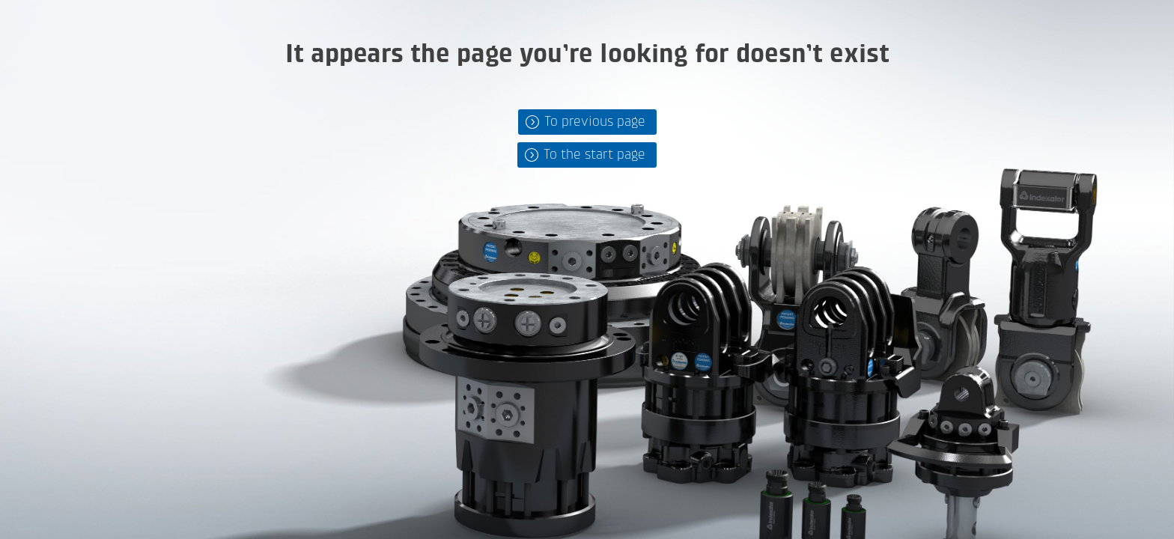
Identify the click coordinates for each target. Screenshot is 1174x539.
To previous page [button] (594, 122)
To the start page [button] (594, 154)
